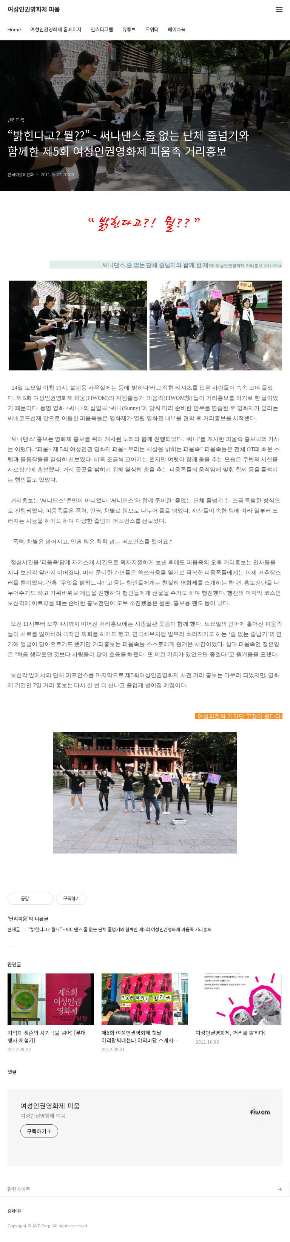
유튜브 (129, 29)
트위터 (152, 29)
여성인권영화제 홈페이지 (56, 29)
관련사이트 (19, 1189)
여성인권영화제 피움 (34, 10)
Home (14, 29)
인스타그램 (102, 29)
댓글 (12, 1071)
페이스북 (177, 29)
